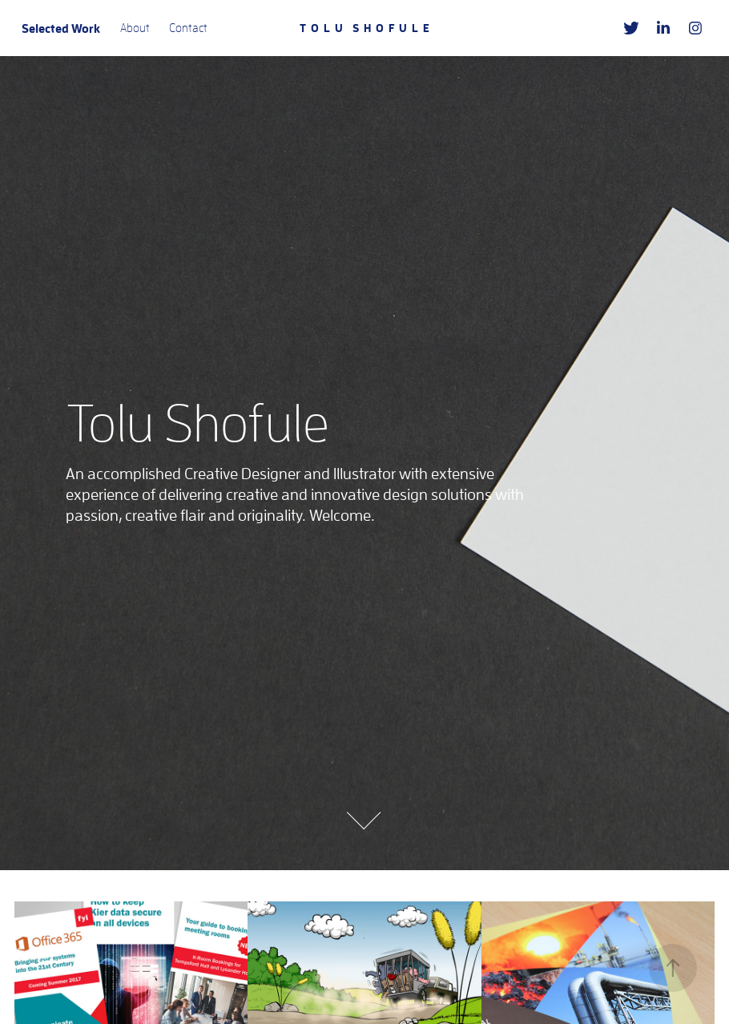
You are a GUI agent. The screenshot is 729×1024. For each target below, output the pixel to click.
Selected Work (61, 28)
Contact (188, 27)
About (135, 27)
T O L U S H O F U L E (364, 27)
